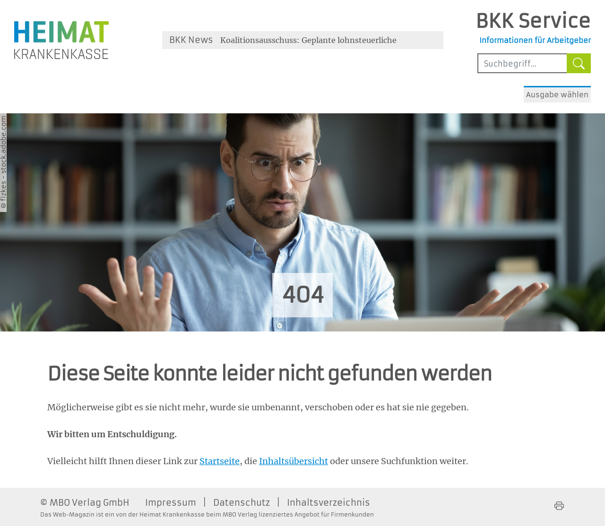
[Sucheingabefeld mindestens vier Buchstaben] (522, 63)
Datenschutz (241, 502)
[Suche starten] (579, 63)
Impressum (170, 502)
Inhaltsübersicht (293, 461)
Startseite (219, 461)
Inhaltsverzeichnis (328, 502)
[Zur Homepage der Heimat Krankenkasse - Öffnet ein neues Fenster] (61, 40)
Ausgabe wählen (557, 94)
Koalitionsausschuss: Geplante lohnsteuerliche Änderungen (308, 42)
